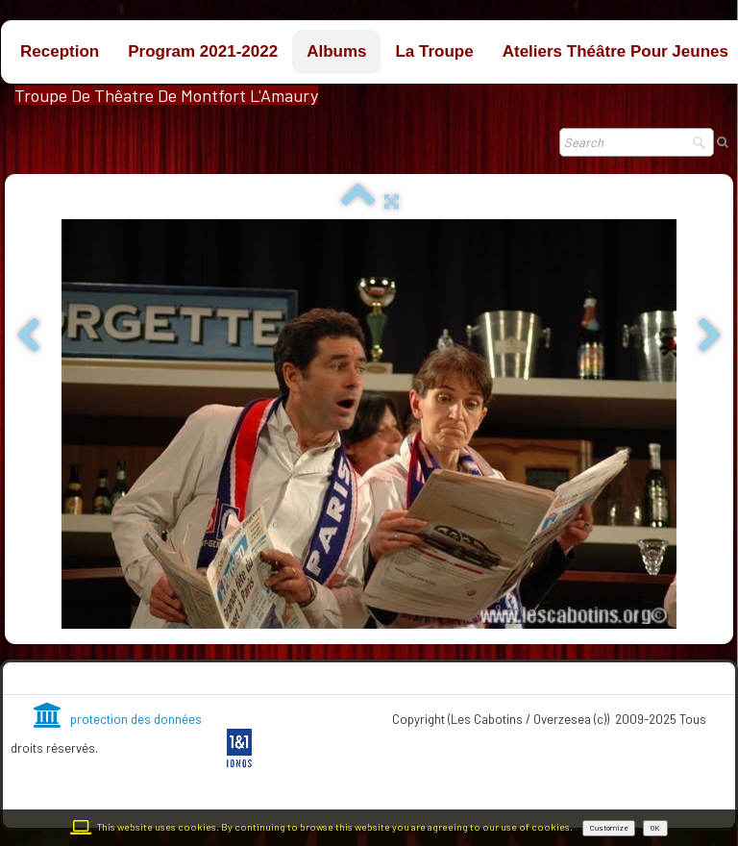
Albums (336, 51)
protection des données (118, 719)
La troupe (434, 51)
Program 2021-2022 (203, 51)
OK (655, 828)
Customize (608, 828)
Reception (59, 51)
